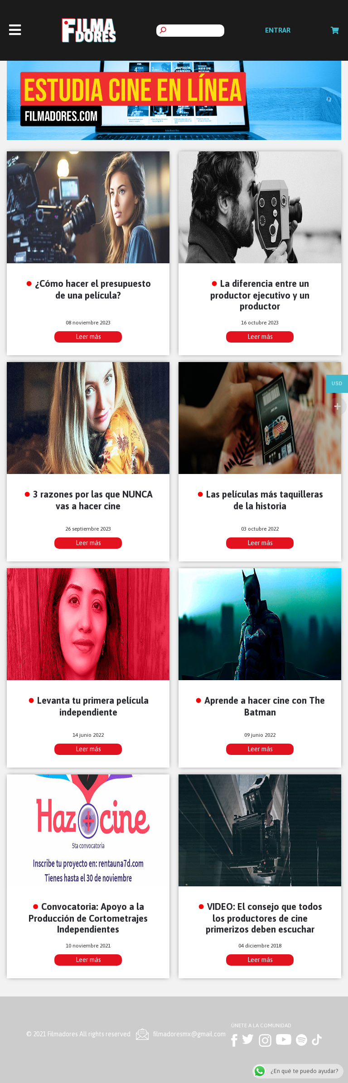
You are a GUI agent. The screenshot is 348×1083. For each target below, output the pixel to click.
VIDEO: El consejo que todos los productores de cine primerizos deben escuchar (264, 917)
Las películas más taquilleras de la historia (264, 500)
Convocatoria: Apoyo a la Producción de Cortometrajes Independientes (88, 917)
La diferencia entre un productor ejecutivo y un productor (259, 294)
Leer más (88, 336)
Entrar (277, 30)
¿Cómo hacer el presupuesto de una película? (93, 289)
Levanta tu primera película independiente (93, 706)
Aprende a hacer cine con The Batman (264, 706)
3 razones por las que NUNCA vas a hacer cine (93, 500)
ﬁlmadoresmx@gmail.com (189, 1034)
